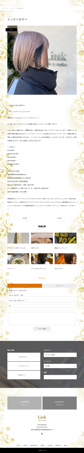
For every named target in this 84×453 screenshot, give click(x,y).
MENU (42, 445)
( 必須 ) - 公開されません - (17, 300)
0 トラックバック (59, 285)
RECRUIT (58, 445)
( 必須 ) (16, 295)
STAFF (25, 445)
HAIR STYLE (33, 445)
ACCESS (50, 445)
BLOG (11, 29)
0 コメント (24, 285)
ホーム (18, 445)
